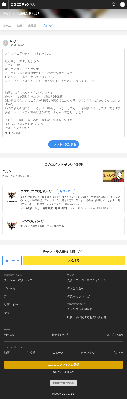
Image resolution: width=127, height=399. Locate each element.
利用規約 (9, 334)
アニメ (8, 296)
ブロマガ (47, 25)
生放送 (32, 25)
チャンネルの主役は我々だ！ (21, 13)
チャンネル (88, 352)
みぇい (17, 43)
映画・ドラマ (12, 304)
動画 (19, 25)
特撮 (7, 312)
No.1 (7, 133)
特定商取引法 (60, 334)
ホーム (7, 25)
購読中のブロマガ (78, 296)
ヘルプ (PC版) (114, 334)
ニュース (58, 352)
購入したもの (75, 288)
